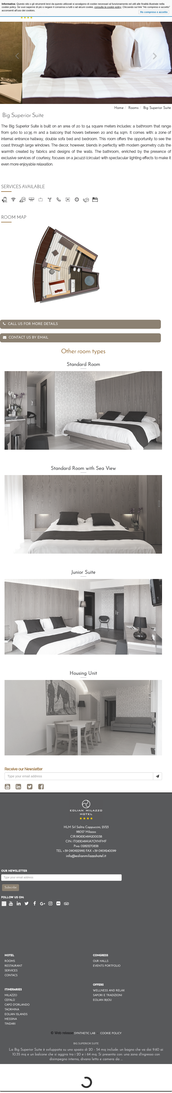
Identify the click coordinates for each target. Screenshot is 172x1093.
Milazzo (11, 995)
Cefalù (10, 1000)
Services (11, 970)
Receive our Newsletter (23, 769)
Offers (98, 985)
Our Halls (100, 961)
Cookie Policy (110, 1033)
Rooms (133, 108)
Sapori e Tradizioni (107, 995)
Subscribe (11, 887)
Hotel (9, 955)
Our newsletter (14, 871)
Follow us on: (12, 897)
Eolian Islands (16, 1014)
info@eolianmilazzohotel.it (86, 856)
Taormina (12, 1009)
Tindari (10, 1024)
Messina (11, 1019)
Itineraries (13, 989)
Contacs (11, 975)
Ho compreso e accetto (153, 12)
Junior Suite (83, 572)
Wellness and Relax (108, 990)
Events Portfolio (106, 966)
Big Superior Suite (157, 108)
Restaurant (13, 966)
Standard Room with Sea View (83, 468)
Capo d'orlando (17, 1005)
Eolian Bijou (102, 1000)
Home (119, 108)
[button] (17, 63)
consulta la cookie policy (107, 7)
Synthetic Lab (85, 1033)
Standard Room (83, 364)
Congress (100, 955)
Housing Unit (83, 673)
